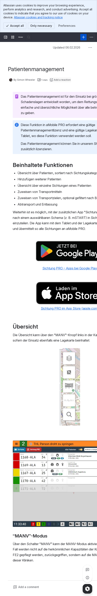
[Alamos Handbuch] (21, 37)
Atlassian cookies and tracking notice (38, 17)
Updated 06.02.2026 (66, 47)
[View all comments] (87, 569)
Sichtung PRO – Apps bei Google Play (69, 268)
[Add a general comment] (26, 587)
